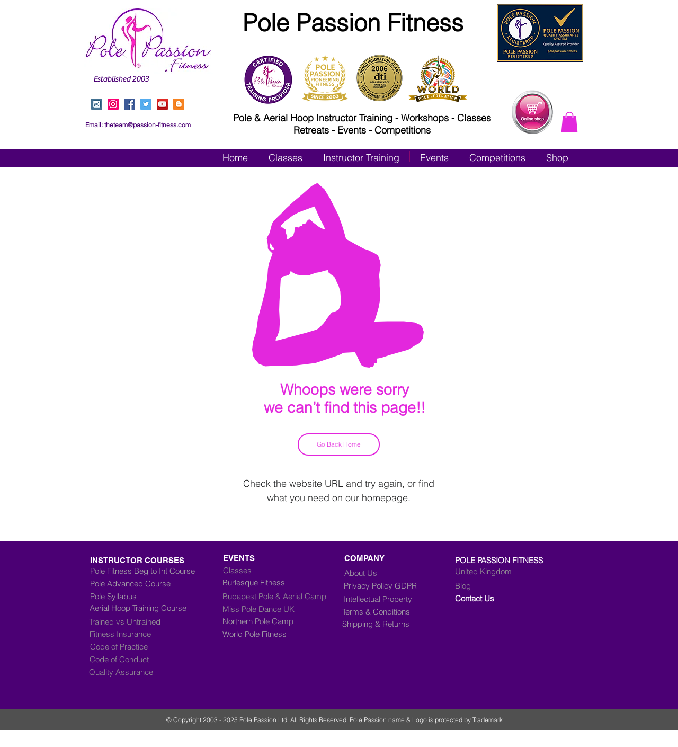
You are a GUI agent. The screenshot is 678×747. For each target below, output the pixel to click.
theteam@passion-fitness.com (147, 125)
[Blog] (499, 585)
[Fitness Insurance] (134, 633)
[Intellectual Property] (386, 598)
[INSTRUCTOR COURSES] (160, 560)
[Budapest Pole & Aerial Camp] (282, 596)
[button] (569, 122)
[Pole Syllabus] (150, 596)
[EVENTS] (274, 558)
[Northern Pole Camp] (282, 621)
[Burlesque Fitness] (265, 582)
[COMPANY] (368, 558)
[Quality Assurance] (133, 671)
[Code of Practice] (134, 646)
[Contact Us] (499, 598)
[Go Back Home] (339, 444)
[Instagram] (113, 104)
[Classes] (282, 570)
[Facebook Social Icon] (129, 104)
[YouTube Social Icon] (162, 104)
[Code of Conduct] (134, 659)
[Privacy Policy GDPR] (389, 585)
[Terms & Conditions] (383, 611)
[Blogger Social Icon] (178, 104)
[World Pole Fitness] (282, 633)
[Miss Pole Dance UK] (274, 608)
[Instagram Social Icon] (96, 104)
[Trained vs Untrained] (149, 621)
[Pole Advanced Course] (139, 583)
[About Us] (364, 572)
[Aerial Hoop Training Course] (152, 607)
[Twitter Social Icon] (145, 104)
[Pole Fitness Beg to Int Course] (142, 570)
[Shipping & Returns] (383, 623)
